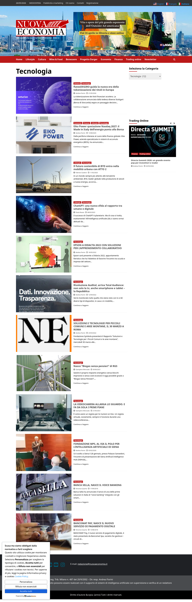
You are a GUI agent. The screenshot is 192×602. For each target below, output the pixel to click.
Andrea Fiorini (80, 93)
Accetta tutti (26, 591)
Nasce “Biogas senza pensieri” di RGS (95, 366)
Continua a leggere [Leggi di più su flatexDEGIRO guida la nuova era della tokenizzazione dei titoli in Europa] (80, 107)
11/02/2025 (94, 173)
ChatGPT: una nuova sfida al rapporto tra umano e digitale (97, 207)
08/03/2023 (91, 212)
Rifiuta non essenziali (26, 586)
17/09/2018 (94, 489)
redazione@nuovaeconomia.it (92, 564)
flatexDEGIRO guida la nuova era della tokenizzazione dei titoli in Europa (96, 88)
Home (19, 59)
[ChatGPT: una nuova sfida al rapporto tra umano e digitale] (43, 214)
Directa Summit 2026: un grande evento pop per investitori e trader (150, 161)
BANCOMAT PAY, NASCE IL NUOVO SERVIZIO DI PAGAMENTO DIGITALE (94, 525)
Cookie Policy (21, 576)
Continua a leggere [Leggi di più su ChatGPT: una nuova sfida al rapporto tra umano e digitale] (80, 226)
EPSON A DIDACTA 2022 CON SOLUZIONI (97, 245)
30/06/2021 (97, 369)
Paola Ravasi (80, 212)
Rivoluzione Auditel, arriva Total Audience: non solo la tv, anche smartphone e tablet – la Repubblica (99, 288)
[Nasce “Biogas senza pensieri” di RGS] (43, 373)
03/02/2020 (92, 450)
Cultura (42, 59)
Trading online (133, 59)
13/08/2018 (94, 530)
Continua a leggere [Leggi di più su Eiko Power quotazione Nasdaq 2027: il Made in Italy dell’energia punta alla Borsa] (80, 147)
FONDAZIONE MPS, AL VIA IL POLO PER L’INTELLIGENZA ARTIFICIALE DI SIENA (96, 445)
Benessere (71, 59)
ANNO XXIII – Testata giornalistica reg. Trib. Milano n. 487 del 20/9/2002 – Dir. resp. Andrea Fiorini (64, 579)
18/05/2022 (92, 252)
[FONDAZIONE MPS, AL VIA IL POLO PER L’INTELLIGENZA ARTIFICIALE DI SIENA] (43, 452)
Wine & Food (56, 59)
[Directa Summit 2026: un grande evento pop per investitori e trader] (152, 141)
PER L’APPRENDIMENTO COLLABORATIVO (97, 248)
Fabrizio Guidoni (81, 173)
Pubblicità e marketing (53, 3)
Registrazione (92, 3)
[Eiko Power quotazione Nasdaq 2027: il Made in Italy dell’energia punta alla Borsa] (43, 135)
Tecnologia (86, 83)
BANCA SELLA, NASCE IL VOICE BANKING (97, 485)
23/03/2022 (92, 333)
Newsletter (150, 59)
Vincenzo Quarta (81, 489)
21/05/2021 (97, 411)
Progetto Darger (88, 59)
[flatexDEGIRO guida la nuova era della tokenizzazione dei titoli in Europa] (43, 95)
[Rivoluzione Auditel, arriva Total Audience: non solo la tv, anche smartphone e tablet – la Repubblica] (43, 293)
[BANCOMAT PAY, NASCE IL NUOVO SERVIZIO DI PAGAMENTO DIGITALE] (43, 531)
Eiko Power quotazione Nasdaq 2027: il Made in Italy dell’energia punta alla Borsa (98, 128)
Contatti (80, 3)
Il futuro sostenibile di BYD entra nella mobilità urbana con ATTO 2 (96, 167)
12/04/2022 (92, 295)
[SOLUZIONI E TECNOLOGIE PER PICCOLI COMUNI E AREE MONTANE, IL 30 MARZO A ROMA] (43, 333)
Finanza (118, 59)
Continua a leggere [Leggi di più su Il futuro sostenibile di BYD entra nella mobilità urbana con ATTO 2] (80, 186)
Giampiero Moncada (83, 369)
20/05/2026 (150, 166)
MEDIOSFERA (35, 3)
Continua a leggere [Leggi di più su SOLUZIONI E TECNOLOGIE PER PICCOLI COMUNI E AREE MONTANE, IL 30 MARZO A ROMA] (80, 346)
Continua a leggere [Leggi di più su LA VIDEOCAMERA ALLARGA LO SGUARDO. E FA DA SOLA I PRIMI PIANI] (80, 424)
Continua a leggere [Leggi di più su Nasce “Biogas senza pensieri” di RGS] (80, 383)
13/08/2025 (92, 133)
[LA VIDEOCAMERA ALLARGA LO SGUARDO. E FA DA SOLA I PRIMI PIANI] (43, 412)
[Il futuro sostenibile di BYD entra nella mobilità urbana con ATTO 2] (43, 174)
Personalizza (26, 581)
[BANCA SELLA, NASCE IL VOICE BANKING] (43, 492)
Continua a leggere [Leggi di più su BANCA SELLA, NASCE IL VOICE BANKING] (80, 502)
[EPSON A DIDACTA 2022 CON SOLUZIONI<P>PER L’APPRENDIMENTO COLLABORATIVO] (43, 254)
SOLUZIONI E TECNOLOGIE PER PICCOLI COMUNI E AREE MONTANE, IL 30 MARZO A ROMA (98, 326)
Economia (106, 59)
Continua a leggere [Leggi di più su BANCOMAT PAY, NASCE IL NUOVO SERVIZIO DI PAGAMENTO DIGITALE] (80, 543)
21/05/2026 (92, 93)
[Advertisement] (145, 98)
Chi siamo (70, 3)
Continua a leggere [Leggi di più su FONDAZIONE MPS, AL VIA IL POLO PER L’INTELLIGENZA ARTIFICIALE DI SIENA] (80, 464)
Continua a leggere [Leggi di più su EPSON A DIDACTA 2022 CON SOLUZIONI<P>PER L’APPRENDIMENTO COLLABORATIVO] (80, 266)
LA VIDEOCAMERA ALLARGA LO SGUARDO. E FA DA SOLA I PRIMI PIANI (99, 406)
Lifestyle (30, 59)
